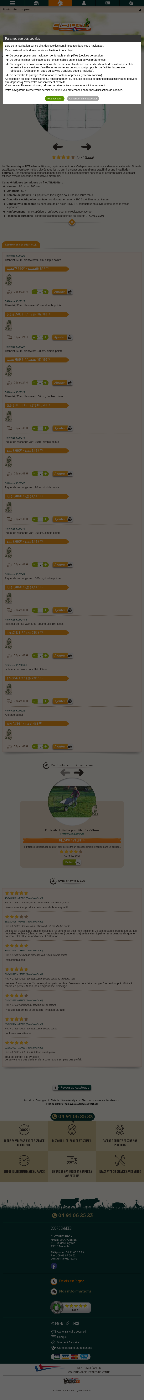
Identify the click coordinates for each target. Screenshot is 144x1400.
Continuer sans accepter (83, 98)
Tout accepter (54, 98)
